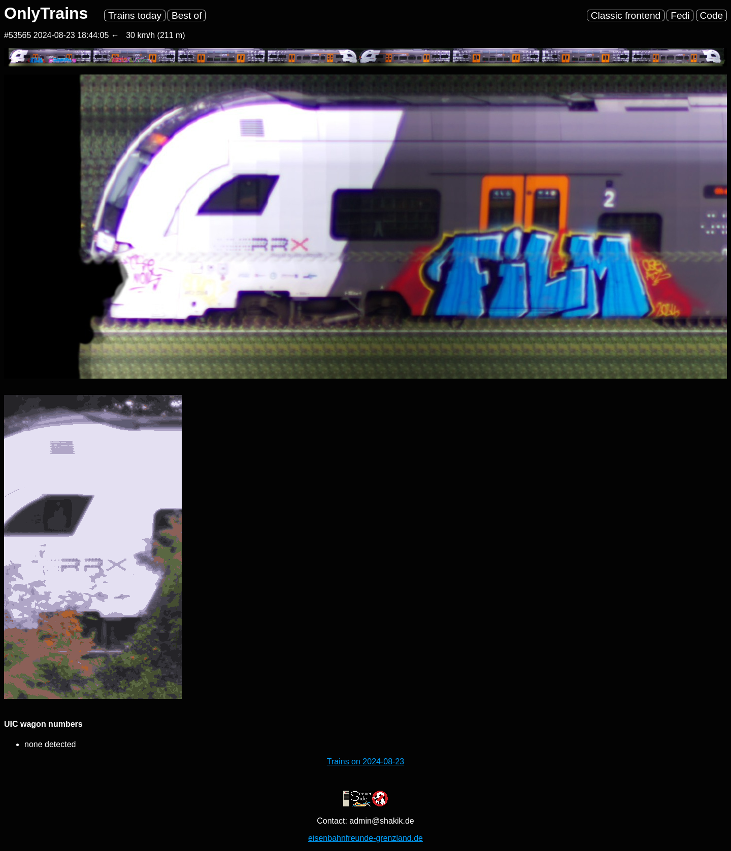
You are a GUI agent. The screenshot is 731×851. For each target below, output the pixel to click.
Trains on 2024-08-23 (365, 761)
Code (711, 15)
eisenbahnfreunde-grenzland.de (365, 838)
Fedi (680, 15)
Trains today (134, 15)
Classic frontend (626, 15)
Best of (187, 15)
